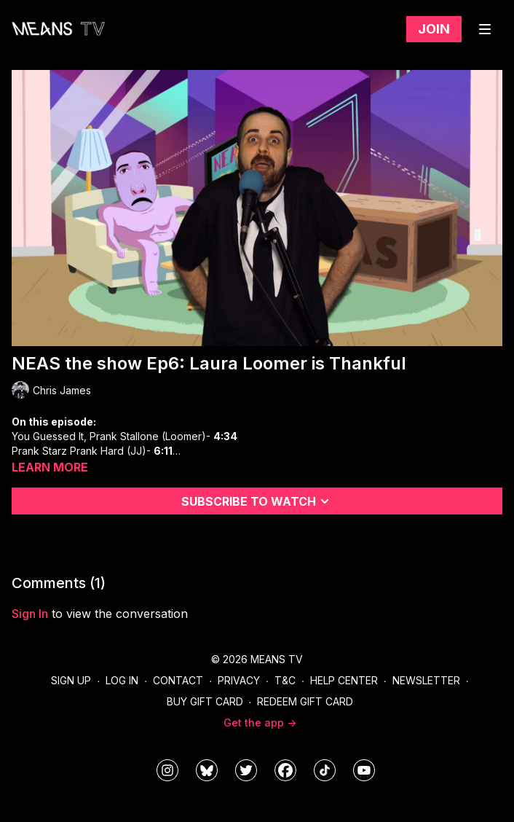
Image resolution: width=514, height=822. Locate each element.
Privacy (239, 680)
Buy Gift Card (205, 701)
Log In (122, 680)
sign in (30, 613)
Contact (178, 680)
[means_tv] (167, 770)
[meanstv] (285, 770)
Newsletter (426, 680)
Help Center (344, 680)
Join (434, 28)
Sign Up (71, 680)
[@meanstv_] (325, 770)
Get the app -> (260, 722)
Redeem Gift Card (305, 701)
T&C (285, 680)
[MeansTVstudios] (207, 770)
